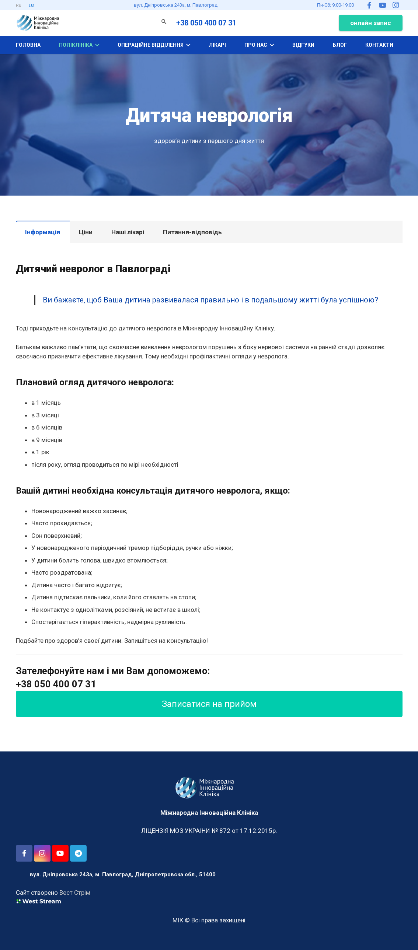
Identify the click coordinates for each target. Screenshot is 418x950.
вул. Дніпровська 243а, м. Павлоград (175, 5)
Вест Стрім (74, 892)
